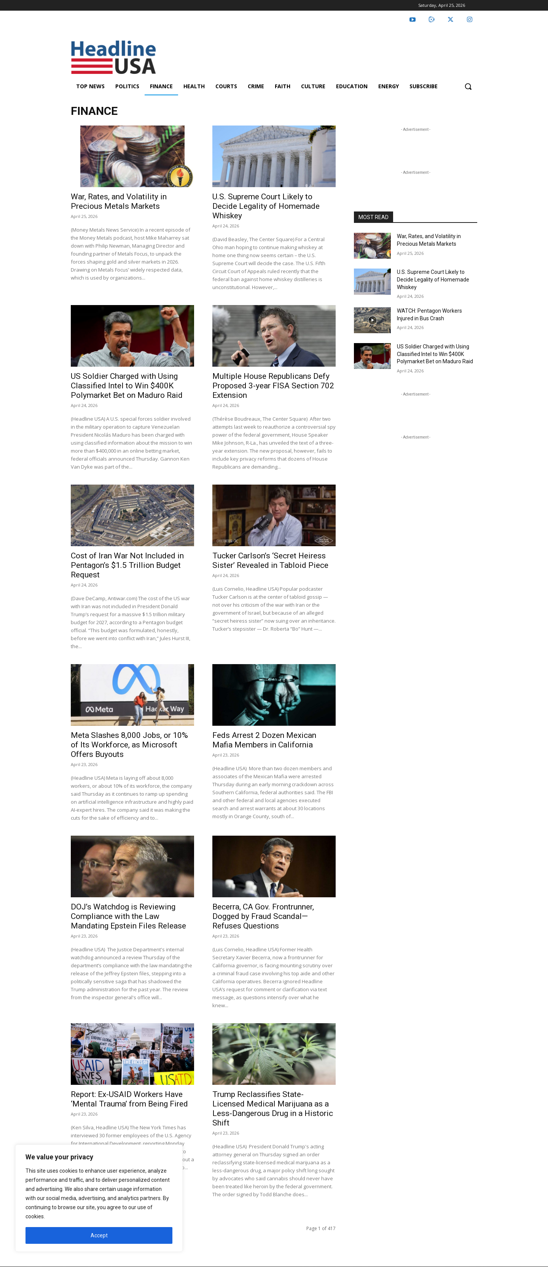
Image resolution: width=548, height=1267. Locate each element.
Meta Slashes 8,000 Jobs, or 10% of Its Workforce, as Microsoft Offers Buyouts (129, 745)
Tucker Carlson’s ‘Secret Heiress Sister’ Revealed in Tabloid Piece (270, 560)
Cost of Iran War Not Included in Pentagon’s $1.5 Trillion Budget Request (127, 565)
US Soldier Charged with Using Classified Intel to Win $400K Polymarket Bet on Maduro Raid (127, 386)
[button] (468, 86)
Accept (99, 1235)
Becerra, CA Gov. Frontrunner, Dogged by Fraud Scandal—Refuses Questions (263, 916)
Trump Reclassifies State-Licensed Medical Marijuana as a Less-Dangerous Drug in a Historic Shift (272, 1108)
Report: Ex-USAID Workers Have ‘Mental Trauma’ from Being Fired (129, 1099)
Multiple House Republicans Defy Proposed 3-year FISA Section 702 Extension (273, 386)
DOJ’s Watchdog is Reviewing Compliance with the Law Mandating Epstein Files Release (128, 916)
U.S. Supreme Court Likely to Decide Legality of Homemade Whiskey (266, 206)
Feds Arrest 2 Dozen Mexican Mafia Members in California (264, 740)
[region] (99, 1198)
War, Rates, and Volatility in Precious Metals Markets (119, 201)
